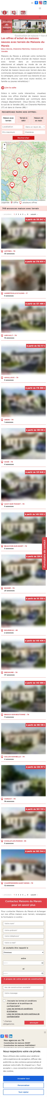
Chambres (29, 132)
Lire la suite (10, 88)
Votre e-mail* (10, 943)
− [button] (4, 148)
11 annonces (9, 717)
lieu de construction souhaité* (18, 987)
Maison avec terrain (8, 119)
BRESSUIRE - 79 (10, 672)
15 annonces (9, 338)
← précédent (6, 214)
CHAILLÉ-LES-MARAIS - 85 (15, 841)
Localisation (7, 127)
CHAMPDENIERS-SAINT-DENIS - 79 (18, 883)
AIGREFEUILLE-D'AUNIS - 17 (16, 293)
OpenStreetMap (33, 200)
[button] (32, 3)
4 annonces (9, 464)
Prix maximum (8, 132)
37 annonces (9, 675)
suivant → (34, 214)
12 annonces (9, 885)
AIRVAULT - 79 (10, 335)
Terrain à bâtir (23, 119)
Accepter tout (23, 1079)
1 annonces (8, 422)
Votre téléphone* (12, 936)
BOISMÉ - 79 (9, 588)
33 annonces (9, 253)
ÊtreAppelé (13, 12)
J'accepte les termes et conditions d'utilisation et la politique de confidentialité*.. (23, 1008)
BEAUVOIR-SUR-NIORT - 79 (15, 546)
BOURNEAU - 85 (11, 630)
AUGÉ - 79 (8, 462)
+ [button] (4, 145)
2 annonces (9, 633)
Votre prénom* (11, 930)
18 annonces (9, 801)
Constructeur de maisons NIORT (17, 1043)
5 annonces (9, 296)
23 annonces (9, 590)
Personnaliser (23, 1085)
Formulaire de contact (44, 553)
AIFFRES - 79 (9, 251)
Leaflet (23, 200)
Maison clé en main (38, 119)
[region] (23, 1072)
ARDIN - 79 (8, 420)
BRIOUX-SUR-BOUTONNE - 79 (16, 714)
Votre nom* (10, 924)
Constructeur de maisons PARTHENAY (19, 1045)
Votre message (11, 993)
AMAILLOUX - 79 (11, 377)
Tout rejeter (23, 1092)
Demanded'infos (4, 12)
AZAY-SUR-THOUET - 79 (14, 504)
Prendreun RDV (23, 12)
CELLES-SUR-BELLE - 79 (14, 757)
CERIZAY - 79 (10, 799)
